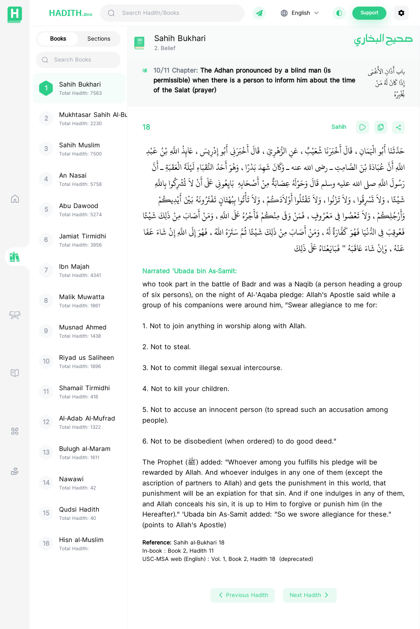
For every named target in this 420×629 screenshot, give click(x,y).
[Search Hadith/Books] (180, 13)
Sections (98, 39)
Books (58, 39)
